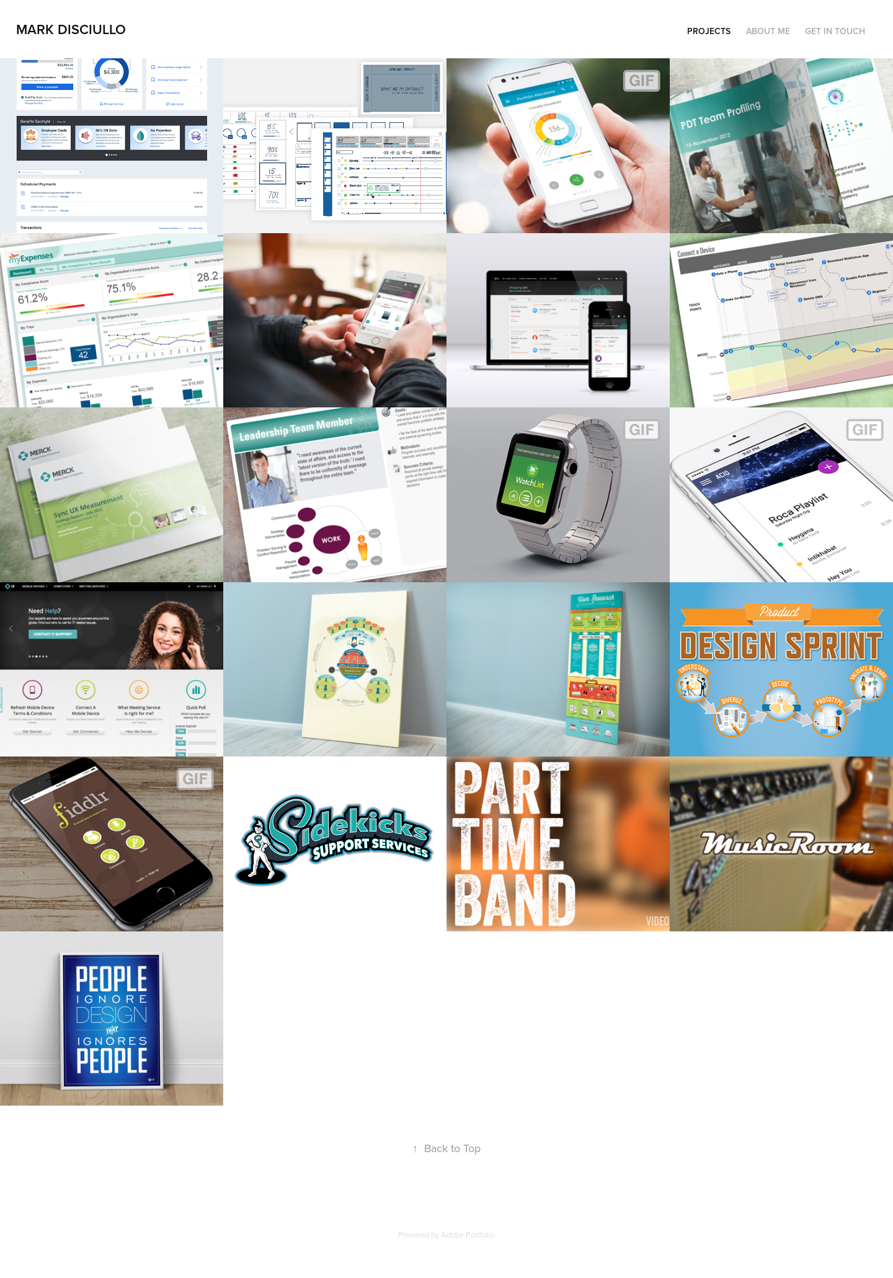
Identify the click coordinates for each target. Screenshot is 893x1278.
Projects (709, 31)
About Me (768, 31)
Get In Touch (835, 31)
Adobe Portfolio (468, 1234)
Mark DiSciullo (71, 29)
